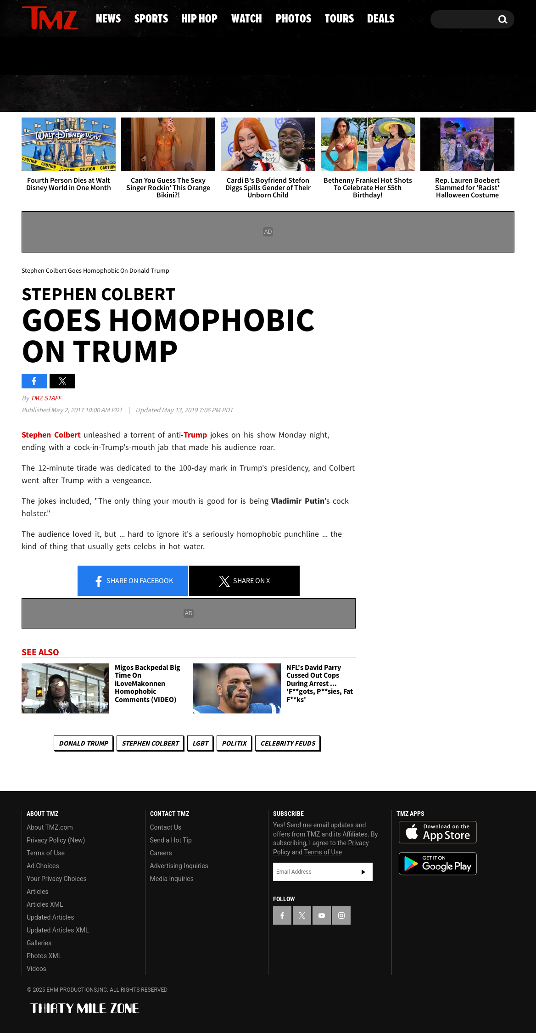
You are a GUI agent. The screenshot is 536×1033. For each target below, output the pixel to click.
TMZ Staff (45, 397)
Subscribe (363, 872)
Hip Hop (189, 94)
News (43, 94)
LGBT (200, 743)
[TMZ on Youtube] (58, 17)
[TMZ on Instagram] (76, 17)
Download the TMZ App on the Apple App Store (438, 832)
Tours (410, 94)
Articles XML (45, 904)
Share (133, 581)
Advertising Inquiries (179, 866)
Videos (36, 968)
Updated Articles (50, 917)
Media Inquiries (172, 878)
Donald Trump (83, 743)
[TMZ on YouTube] (322, 915)
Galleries (39, 943)
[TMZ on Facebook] (29, 17)
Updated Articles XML (58, 930)
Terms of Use (46, 853)
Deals (477, 94)
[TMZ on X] (43, 17)
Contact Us (166, 827)
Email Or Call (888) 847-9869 (127, 57)
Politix (234, 743)
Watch (264, 94)
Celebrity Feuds (287, 743)
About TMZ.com (50, 827)
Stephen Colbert (150, 743)
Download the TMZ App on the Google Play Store (438, 864)
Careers (161, 853)
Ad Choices (43, 866)
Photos (337, 94)
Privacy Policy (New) (56, 840)
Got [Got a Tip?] (50, 56)
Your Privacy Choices (57, 878)
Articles (38, 891)
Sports (112, 94)
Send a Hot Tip (171, 840)
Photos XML (44, 956)
